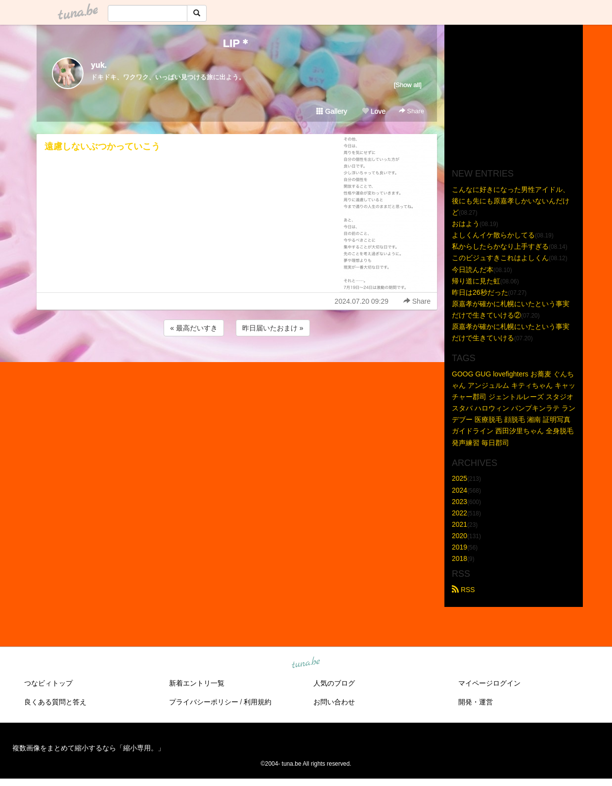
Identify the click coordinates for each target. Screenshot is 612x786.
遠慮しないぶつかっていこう (102, 146)
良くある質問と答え (55, 702)
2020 (459, 536)
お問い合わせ (334, 702)
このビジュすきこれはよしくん (500, 258)
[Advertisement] (237, 365)
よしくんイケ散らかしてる (493, 235)
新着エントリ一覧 (196, 683)
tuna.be (305, 663)
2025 (459, 478)
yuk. (99, 65)
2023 (459, 502)
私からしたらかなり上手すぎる (500, 246)
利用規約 (257, 702)
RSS (463, 590)
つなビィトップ (48, 683)
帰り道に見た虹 (476, 281)
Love (374, 111)
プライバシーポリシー (203, 702)
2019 (459, 547)
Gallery (331, 111)
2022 (459, 513)
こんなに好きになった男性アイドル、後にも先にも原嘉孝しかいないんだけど (510, 200)
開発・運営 (475, 702)
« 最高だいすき (194, 328)
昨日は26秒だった (480, 292)
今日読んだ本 (472, 270)
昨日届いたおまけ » (273, 328)
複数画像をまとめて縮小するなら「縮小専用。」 (88, 748)
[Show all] (408, 85)
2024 (459, 490)
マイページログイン (489, 683)
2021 (459, 524)
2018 (459, 558)
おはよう (466, 224)
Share (411, 111)
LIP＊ (237, 43)
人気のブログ (334, 683)
